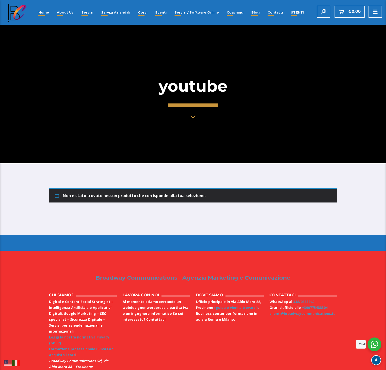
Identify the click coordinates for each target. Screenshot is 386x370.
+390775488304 (315, 307)
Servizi (87, 12)
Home (43, 12)
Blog (255, 12)
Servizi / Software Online (197, 12)
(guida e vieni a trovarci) (236, 307)
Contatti (275, 12)
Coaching (235, 12)
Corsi (142, 12)
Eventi (161, 12)
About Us (65, 12)
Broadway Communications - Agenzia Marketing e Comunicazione (193, 277)
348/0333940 (303, 301)
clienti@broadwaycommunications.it (302, 313)
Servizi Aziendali (115, 12)
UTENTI (297, 12)
